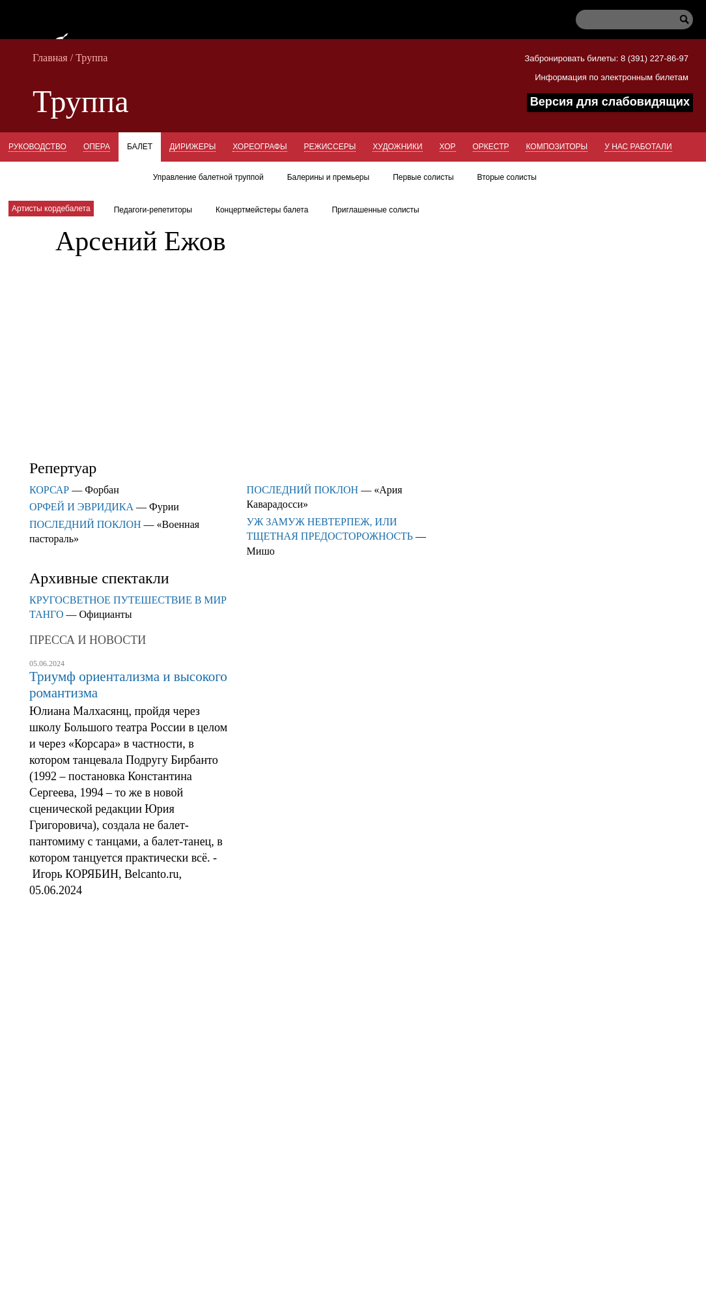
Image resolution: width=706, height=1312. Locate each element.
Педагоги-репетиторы (153, 209)
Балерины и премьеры (328, 177)
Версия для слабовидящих (610, 101)
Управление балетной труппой (208, 177)
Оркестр (491, 146)
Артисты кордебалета (51, 208)
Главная (50, 57)
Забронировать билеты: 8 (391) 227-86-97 (606, 58)
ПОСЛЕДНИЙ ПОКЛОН (85, 524)
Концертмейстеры (49, 176)
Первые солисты (423, 177)
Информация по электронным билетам (611, 77)
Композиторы (556, 146)
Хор (448, 146)
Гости (119, 176)
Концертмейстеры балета (262, 209)
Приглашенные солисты (375, 209)
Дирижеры (192, 146)
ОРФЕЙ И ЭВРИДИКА (81, 506)
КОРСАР (49, 489)
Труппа (91, 57)
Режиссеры (330, 146)
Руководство (37, 146)
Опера (96, 146)
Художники (397, 146)
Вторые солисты (507, 177)
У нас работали (637, 146)
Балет (139, 146)
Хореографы (260, 146)
